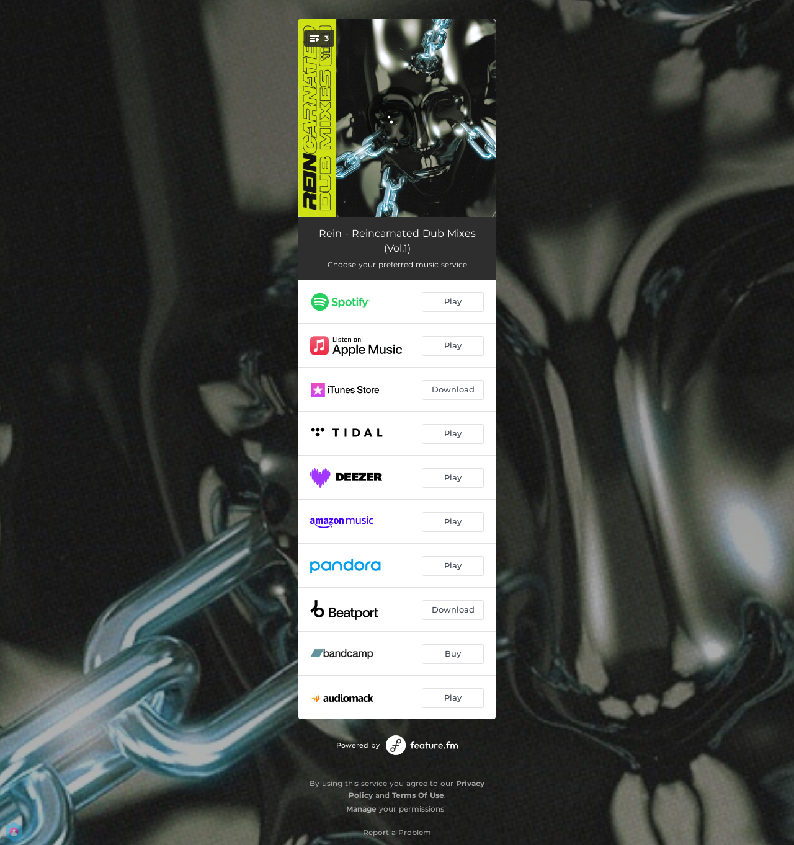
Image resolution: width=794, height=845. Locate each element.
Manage (361, 808)
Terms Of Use (418, 795)
